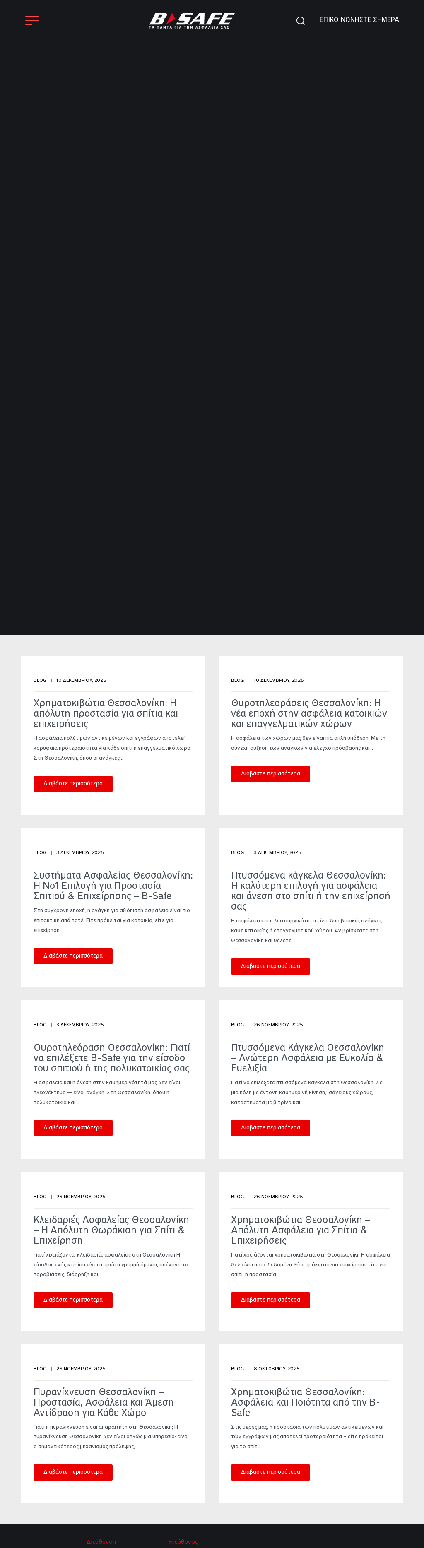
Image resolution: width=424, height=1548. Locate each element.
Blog (40, 680)
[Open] (32, 20)
